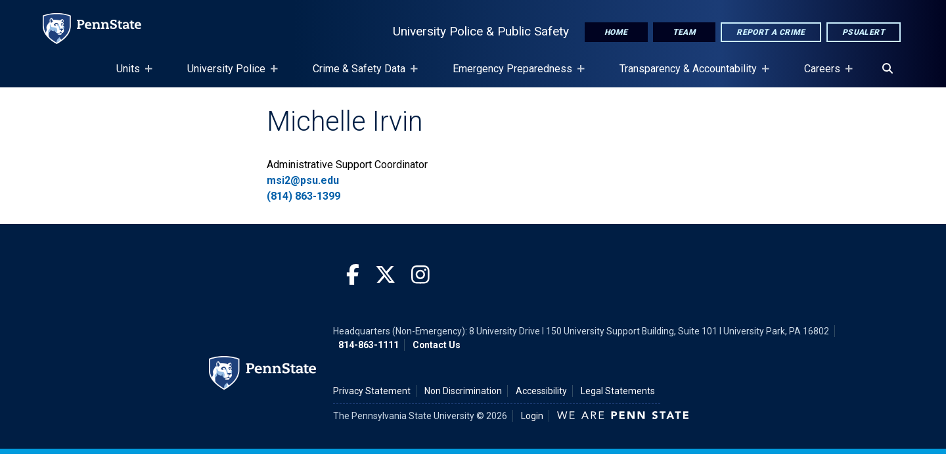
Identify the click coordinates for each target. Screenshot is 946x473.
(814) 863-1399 (303, 196)
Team (684, 32)
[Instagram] (420, 275)
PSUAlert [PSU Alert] (863, 32)
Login (532, 416)
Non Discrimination (463, 391)
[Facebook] (353, 275)
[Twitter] (386, 275)
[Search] (887, 69)
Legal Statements (618, 391)
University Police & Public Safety (481, 31)
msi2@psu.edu (303, 180)
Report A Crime (770, 32)
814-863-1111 (368, 345)
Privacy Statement (372, 391)
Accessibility (541, 391)
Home (616, 32)
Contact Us (437, 345)
